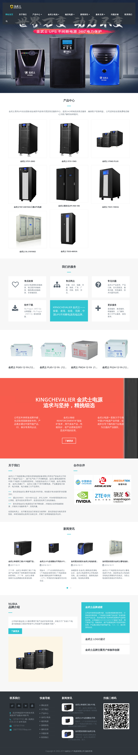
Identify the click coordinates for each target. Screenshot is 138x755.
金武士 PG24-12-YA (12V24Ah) (118, 367)
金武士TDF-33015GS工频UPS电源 (27, 207)
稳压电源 (70, 14)
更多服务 (112, 304)
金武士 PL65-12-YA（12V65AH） (57, 367)
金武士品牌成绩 (93, 607)
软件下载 (28, 304)
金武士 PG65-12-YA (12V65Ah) (24, 367)
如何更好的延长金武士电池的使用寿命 (86, 561)
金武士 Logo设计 (95, 639)
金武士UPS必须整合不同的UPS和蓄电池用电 (57, 561)
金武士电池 (53, 14)
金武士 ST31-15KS (69, 161)
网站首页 (9, 14)
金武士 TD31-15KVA (110, 207)
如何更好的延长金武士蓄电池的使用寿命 (118, 561)
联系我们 (128, 14)
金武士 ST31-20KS (27, 161)
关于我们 (23, 14)
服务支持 (100, 14)
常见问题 (112, 280)
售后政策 (28, 280)
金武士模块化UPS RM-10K (69, 206)
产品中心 (37, 14)
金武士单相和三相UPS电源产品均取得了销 (25, 561)
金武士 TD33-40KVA (69, 251)
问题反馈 (115, 14)
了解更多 (69, 440)
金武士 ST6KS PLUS (110, 161)
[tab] (105, 607)
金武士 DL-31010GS (27, 251)
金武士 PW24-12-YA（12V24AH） (89, 367)
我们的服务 (69, 266)
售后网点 (70, 280)
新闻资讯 (85, 14)
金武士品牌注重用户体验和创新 (102, 650)
